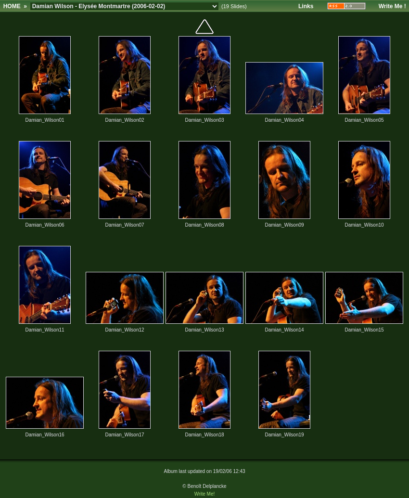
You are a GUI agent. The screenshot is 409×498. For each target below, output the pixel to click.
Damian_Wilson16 (44, 434)
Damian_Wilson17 (124, 434)
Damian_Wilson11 (44, 329)
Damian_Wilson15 (364, 329)
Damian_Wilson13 (204, 329)
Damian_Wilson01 (44, 120)
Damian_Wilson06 (44, 225)
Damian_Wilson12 (124, 329)
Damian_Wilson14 (284, 329)
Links (305, 6)
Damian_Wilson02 (124, 120)
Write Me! (204, 494)
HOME (12, 6)
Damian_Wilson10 (364, 225)
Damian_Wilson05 (364, 120)
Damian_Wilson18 (204, 434)
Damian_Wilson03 (204, 120)
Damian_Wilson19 (284, 434)
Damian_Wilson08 (204, 225)
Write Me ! (392, 6)
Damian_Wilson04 (284, 120)
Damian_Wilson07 (124, 225)
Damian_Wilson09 (284, 225)
